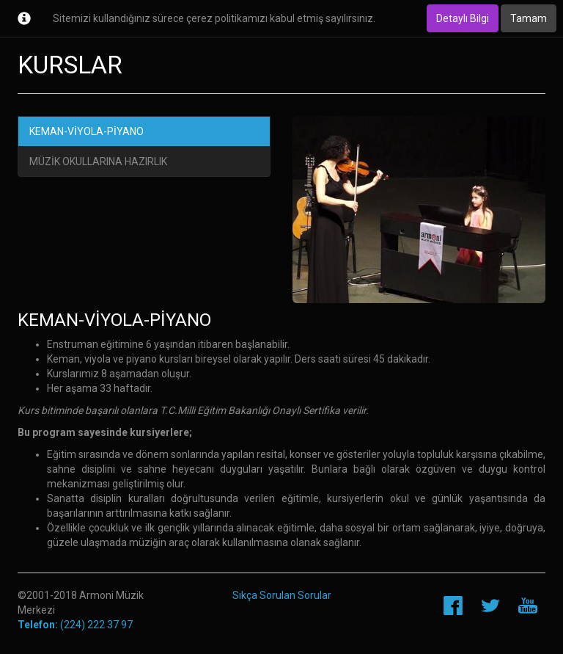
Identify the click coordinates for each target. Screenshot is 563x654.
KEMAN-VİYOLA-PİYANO (86, 131)
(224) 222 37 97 (75, 625)
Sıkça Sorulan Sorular (281, 595)
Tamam (528, 18)
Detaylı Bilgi (462, 18)
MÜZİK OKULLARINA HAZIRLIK (98, 161)
